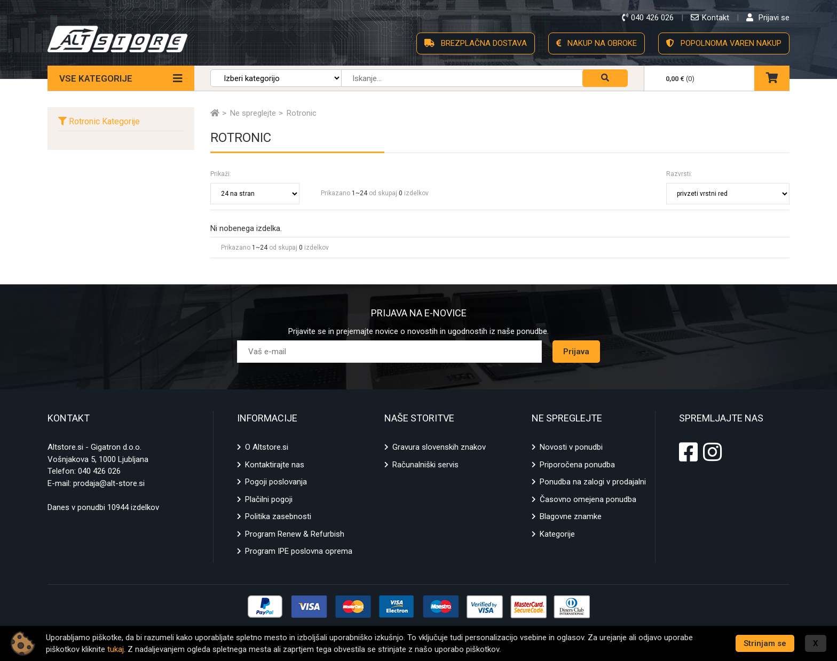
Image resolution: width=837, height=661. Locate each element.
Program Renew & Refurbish (294, 534)
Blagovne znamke (571, 516)
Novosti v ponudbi (571, 447)
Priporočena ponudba (577, 464)
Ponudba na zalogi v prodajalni (593, 482)
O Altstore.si (266, 447)
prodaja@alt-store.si (109, 483)
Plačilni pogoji (269, 499)
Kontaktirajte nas (274, 464)
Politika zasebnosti (278, 516)
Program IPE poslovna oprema (298, 551)
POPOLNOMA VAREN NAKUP (723, 43)
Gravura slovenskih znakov (439, 447)
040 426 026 (99, 471)
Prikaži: (220, 174)
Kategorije (557, 534)
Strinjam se (765, 643)
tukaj (115, 649)
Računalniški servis (425, 464)
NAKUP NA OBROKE (596, 43)
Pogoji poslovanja (276, 482)
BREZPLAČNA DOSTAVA (475, 43)
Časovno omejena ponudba (588, 499)
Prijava (576, 351)
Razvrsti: (679, 174)
